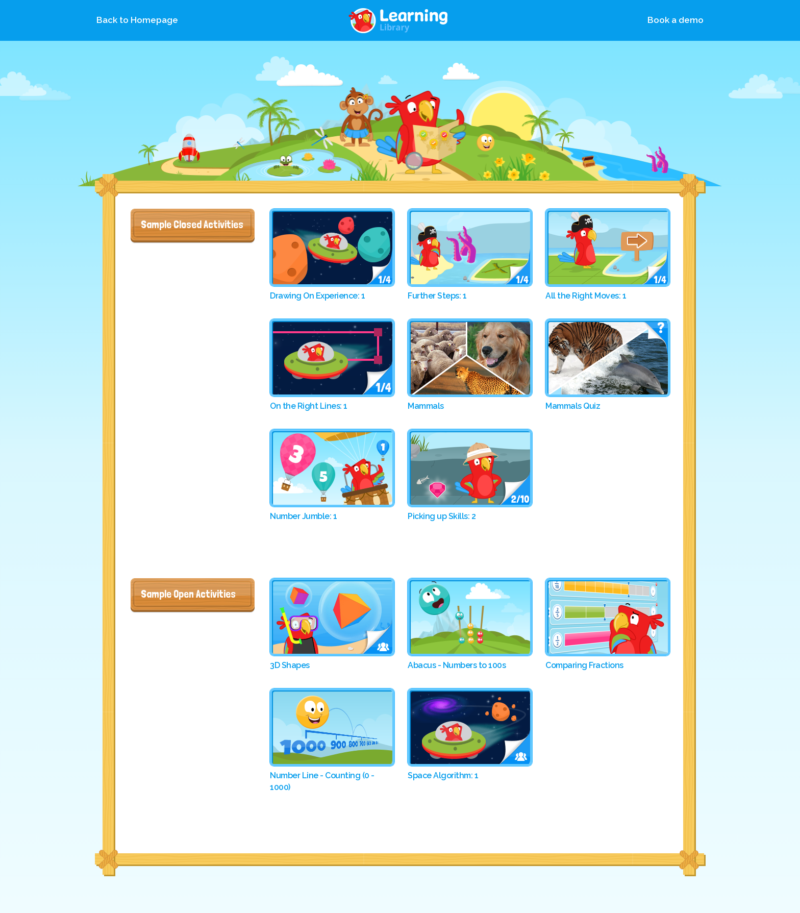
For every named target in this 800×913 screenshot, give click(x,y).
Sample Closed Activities (192, 224)
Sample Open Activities (188, 593)
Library (400, 20)
